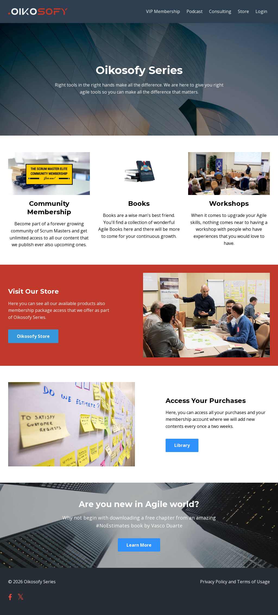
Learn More (139, 545)
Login (261, 11)
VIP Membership (163, 11)
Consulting (220, 11)
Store (243, 11)
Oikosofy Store (33, 336)
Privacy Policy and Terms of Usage (235, 582)
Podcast (195, 11)
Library (182, 445)
